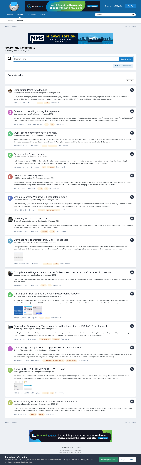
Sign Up (130, 6)
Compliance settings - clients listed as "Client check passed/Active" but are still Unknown (63, 272)
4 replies (36, 264)
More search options (123, 66)
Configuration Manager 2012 (49, 93)
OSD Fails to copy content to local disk (35, 132)
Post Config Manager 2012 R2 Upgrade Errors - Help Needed (48, 347)
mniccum (17, 242)
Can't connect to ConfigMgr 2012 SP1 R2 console (41, 239)
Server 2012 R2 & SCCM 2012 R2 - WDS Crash (39, 369)
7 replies (35, 393)
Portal (42, 15)
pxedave (17, 329)
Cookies (78, 447)
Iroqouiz (17, 275)
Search (20, 20)
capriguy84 (18, 404)
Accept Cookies (108, 459)
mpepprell (18, 135)
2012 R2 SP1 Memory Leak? (29, 175)
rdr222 (16, 178)
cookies (20, 460)
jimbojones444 (19, 296)
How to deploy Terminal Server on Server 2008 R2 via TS (45, 401)
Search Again (126, 59)
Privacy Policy (67, 447)
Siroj (15, 114)
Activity (20, 16)
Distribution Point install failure (30, 90)
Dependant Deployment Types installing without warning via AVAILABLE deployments (61, 326)
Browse (10, 15)
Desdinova (18, 200)
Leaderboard (31, 15)
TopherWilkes (19, 350)
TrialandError (19, 221)
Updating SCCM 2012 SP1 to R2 (31, 218)
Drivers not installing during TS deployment (38, 111)
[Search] (106, 14)
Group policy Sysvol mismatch (30, 154)
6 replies (35, 360)
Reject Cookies (127, 459)
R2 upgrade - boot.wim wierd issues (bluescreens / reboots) (47, 293)
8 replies (37, 124)
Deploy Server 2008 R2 (48, 404)
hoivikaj (17, 372)
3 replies (35, 167)
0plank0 (17, 157)
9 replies (35, 146)
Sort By (130, 81)
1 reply (31, 103)
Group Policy (42, 157)
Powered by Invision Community (70, 452)
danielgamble (19, 93)
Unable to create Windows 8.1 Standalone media (40, 197)
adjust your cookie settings (75, 460)
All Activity (9, 20)
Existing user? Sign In (114, 6)
